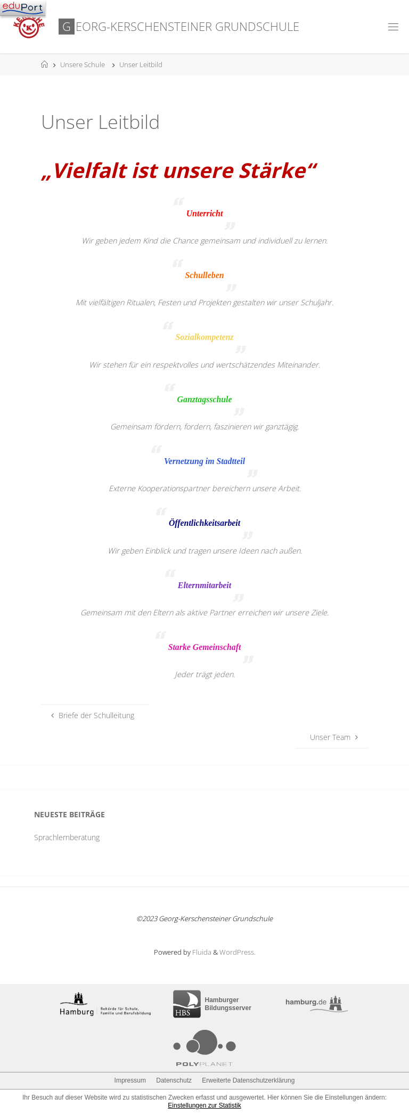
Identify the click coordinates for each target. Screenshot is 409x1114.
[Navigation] (22, 8)
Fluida (201, 952)
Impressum (130, 1080)
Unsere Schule (82, 64)
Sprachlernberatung (67, 837)
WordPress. (237, 952)
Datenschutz (174, 1080)
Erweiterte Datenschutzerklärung (248, 1080)
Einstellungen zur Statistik (204, 1105)
